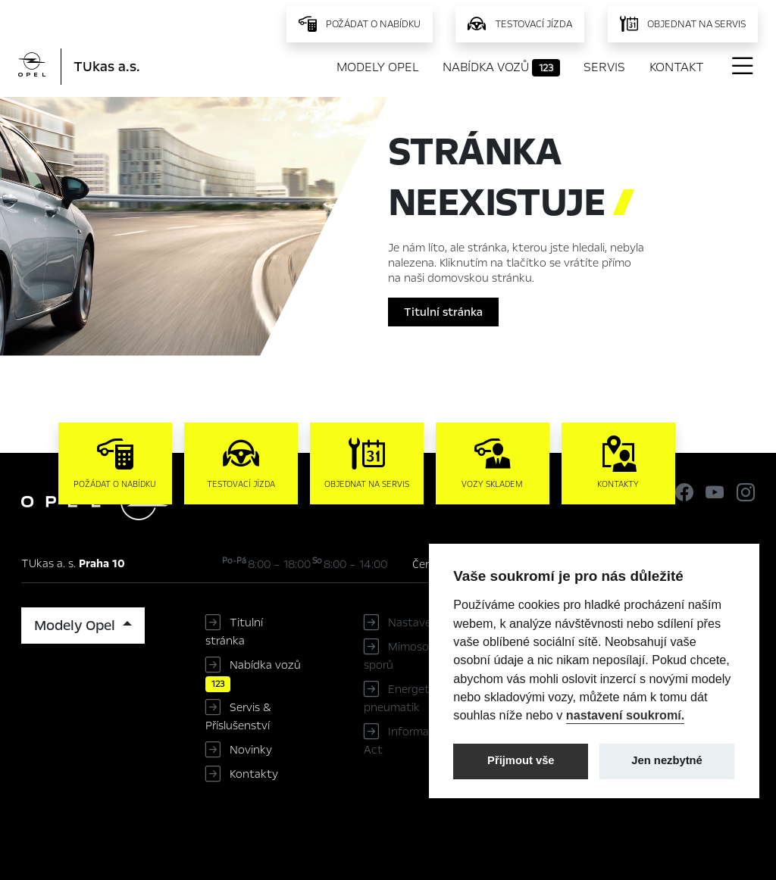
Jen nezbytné (666, 760)
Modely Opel (377, 67)
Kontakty (254, 774)
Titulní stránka (443, 312)
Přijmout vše (521, 760)
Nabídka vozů (501, 67)
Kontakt (676, 67)
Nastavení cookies (435, 622)
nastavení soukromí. (625, 715)
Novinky (251, 749)
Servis (604, 67)
